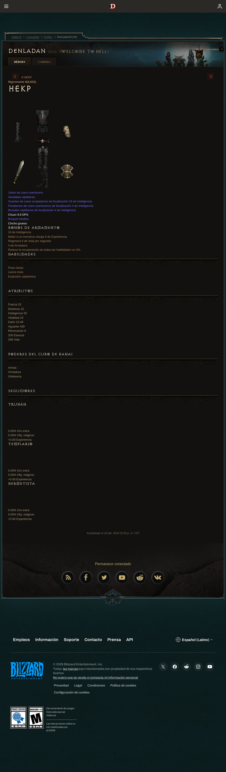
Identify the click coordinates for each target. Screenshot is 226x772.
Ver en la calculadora (209, 49)
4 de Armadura (17, 245)
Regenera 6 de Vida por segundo (29, 241)
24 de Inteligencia (19, 232)
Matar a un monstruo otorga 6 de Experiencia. (37, 236)
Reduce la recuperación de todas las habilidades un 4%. (44, 249)
